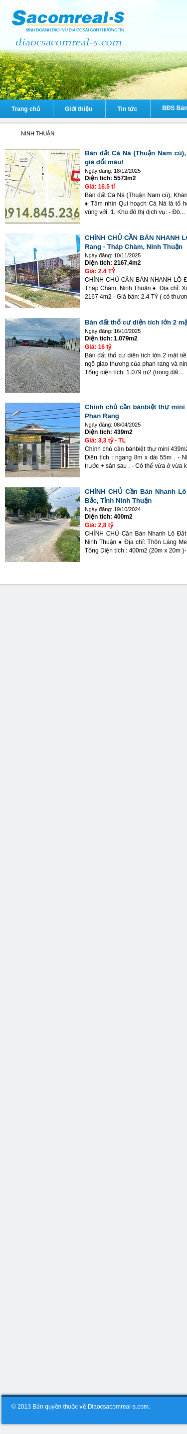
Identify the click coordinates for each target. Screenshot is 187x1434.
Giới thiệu (78, 109)
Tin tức (127, 109)
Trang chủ (25, 109)
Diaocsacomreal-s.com (9, 133)
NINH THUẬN (37, 133)
